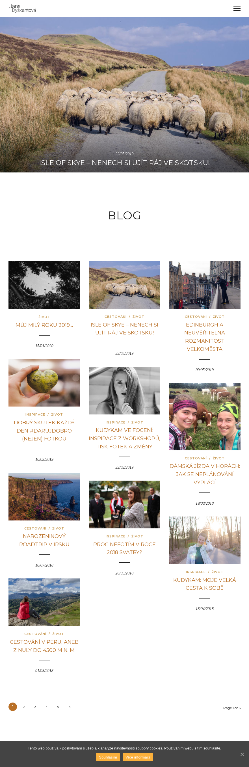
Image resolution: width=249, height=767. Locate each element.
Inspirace (35, 414)
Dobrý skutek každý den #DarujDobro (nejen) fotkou (44, 431)
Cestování (116, 317)
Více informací (137, 757)
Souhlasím (108, 757)
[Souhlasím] (242, 754)
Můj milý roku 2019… (44, 325)
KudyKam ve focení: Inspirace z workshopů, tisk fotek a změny (124, 438)
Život (44, 317)
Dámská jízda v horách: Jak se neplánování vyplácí (205, 474)
